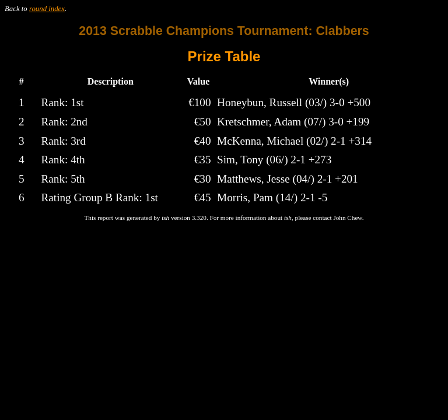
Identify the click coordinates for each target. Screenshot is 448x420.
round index (47, 9)
